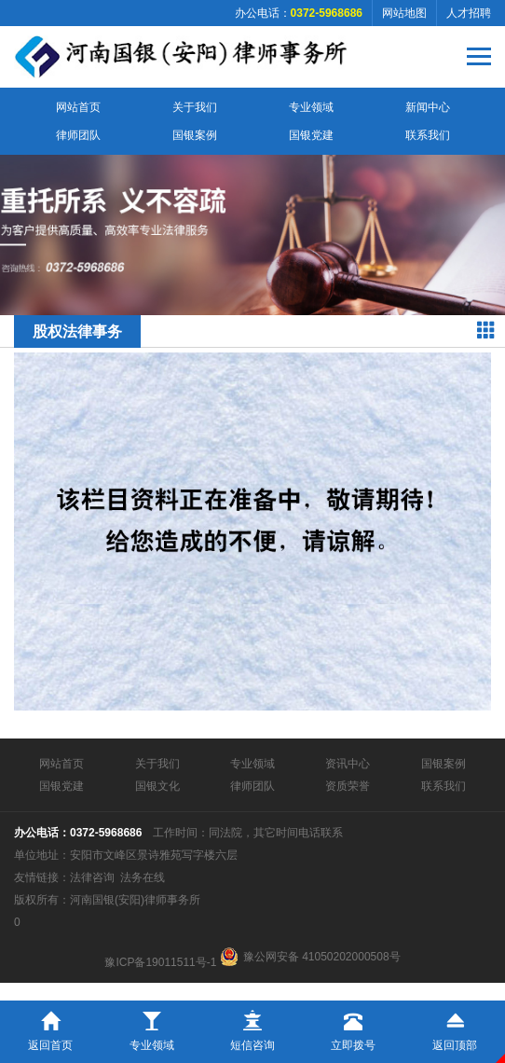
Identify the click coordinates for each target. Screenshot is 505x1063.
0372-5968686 (106, 832)
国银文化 (157, 786)
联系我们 (427, 135)
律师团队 (78, 135)
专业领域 (311, 107)
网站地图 (404, 13)
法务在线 (142, 877)
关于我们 (194, 107)
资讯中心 (347, 763)
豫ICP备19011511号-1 (160, 962)
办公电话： (298, 13)
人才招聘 (468, 13)
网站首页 (78, 107)
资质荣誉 (347, 786)
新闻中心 (427, 107)
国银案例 (194, 135)
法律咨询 (92, 877)
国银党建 (311, 135)
